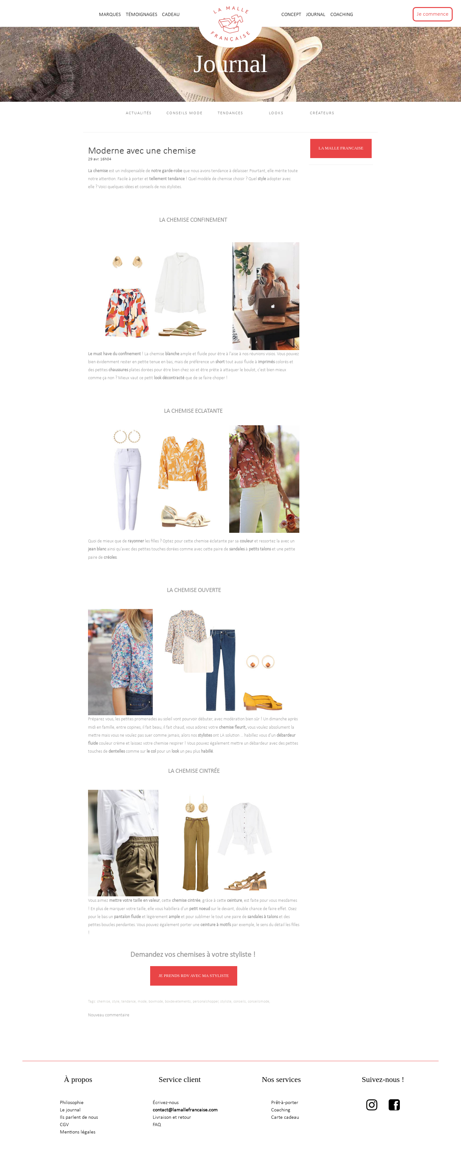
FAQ (157, 1125)
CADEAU (171, 14)
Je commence (433, 14)
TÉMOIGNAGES (142, 14)
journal (316, 14)
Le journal (70, 1111)
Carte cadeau (285, 1118)
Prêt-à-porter (284, 1103)
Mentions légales (77, 1133)
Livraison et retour (172, 1118)
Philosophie (72, 1103)
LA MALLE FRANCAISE (341, 149)
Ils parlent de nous (79, 1118)
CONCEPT (292, 14)
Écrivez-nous (166, 1103)
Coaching (341, 14)
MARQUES (110, 14)
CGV (64, 1125)
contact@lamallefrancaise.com (185, 1111)
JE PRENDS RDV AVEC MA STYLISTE (193, 976)
